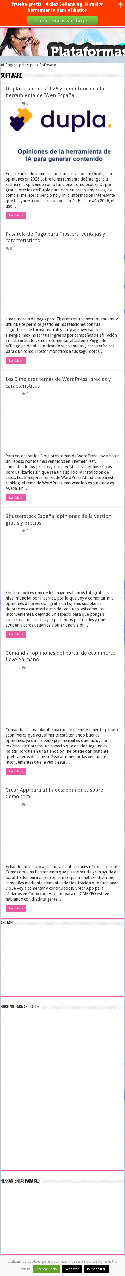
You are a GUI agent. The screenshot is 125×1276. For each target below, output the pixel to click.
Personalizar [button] (96, 1269)
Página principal (18, 65)
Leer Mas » (16, 215)
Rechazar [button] (72, 1269)
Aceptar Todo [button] (47, 1269)
